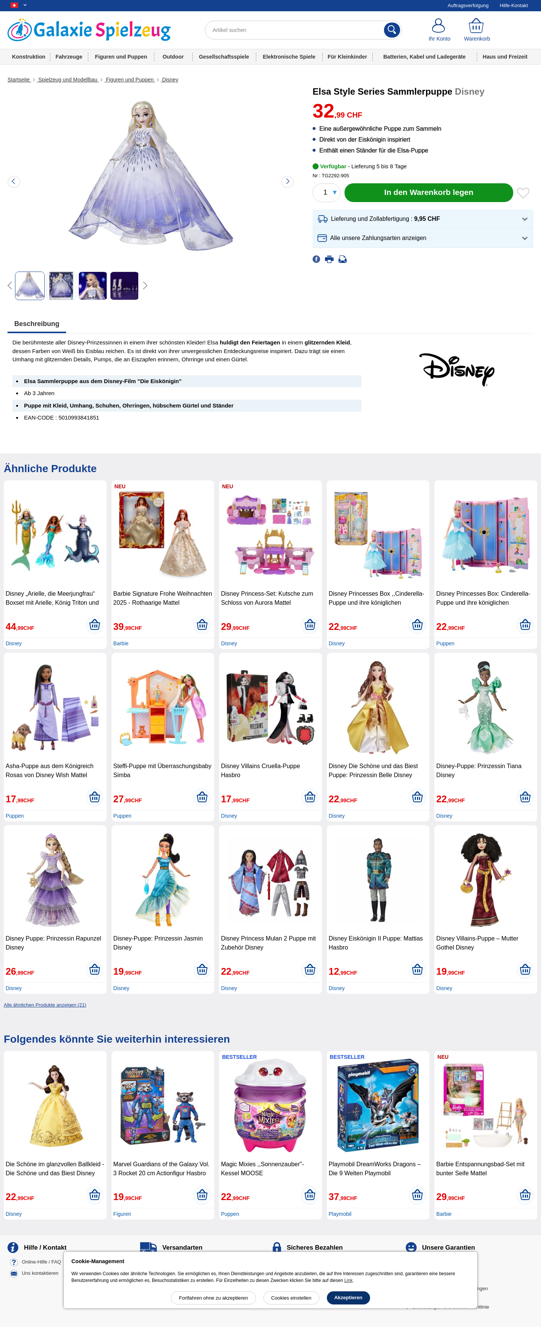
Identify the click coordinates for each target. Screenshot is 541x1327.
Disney (169, 80)
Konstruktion (28, 57)
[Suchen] (392, 30)
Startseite (19, 80)
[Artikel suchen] (303, 30)
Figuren (122, 1214)
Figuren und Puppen (121, 57)
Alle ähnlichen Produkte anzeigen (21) (45, 1005)
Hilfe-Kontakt (514, 5)
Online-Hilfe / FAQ (41, 1262)
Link (348, 1280)
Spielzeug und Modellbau (68, 80)
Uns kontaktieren (40, 1273)
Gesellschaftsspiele (224, 57)
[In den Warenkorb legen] (429, 192)
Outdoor (173, 57)
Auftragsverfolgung (467, 5)
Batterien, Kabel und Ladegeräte (424, 57)
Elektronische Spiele (289, 57)
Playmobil (340, 1214)
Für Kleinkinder (347, 57)
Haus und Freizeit (505, 57)
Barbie (120, 643)
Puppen (445, 643)
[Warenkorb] (477, 30)
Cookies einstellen (291, 1298)
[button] (423, 219)
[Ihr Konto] (439, 30)
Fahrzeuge (69, 57)
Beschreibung (36, 324)
